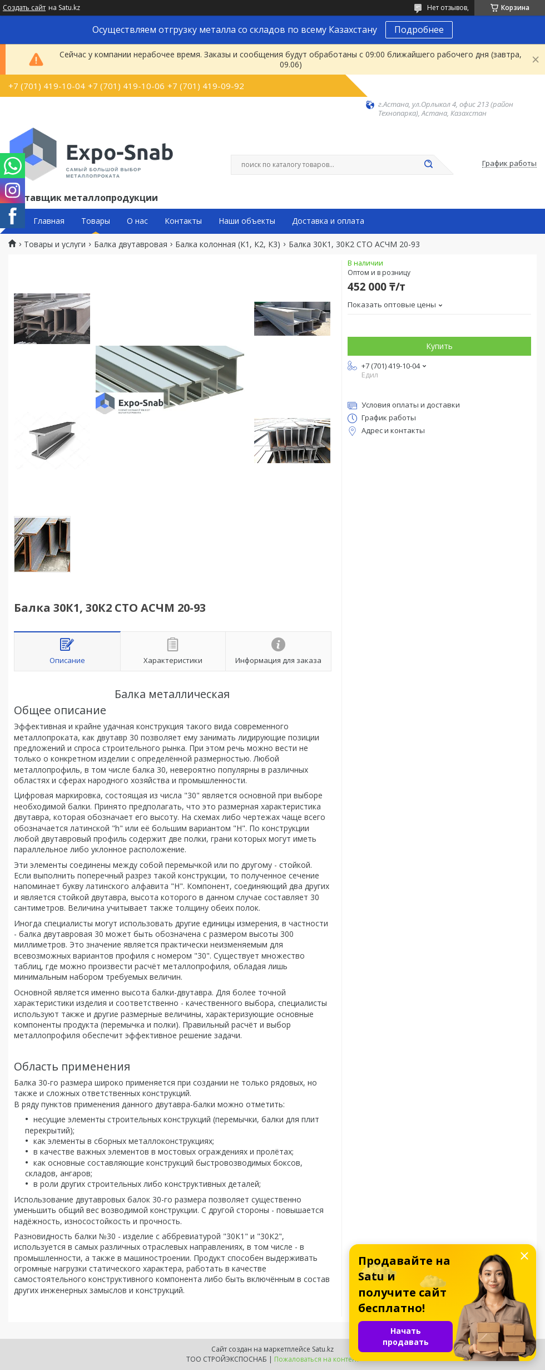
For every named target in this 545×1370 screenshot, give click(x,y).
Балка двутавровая (130, 244)
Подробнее (419, 29)
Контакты (183, 221)
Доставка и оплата (328, 221)
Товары (95, 221)
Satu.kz (323, 1349)
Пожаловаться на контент (316, 1359)
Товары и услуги (55, 244)
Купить (439, 346)
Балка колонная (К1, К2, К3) (227, 244)
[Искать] (428, 165)
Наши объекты (247, 221)
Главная (49, 221)
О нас (137, 221)
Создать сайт (24, 8)
